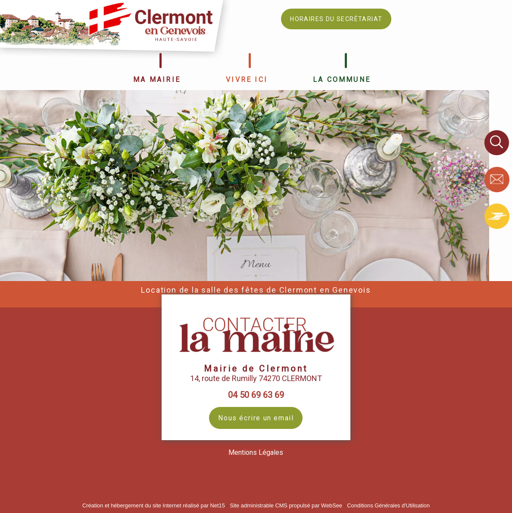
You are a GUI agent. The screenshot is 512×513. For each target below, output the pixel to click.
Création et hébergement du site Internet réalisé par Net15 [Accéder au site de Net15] (153, 505)
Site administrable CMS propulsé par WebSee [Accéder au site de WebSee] (286, 505)
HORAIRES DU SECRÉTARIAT (336, 19)
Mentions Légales (255, 452)
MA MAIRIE (157, 79)
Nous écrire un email (255, 418)
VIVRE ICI (247, 79)
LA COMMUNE (342, 79)
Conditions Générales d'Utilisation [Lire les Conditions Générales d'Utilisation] (388, 505)
